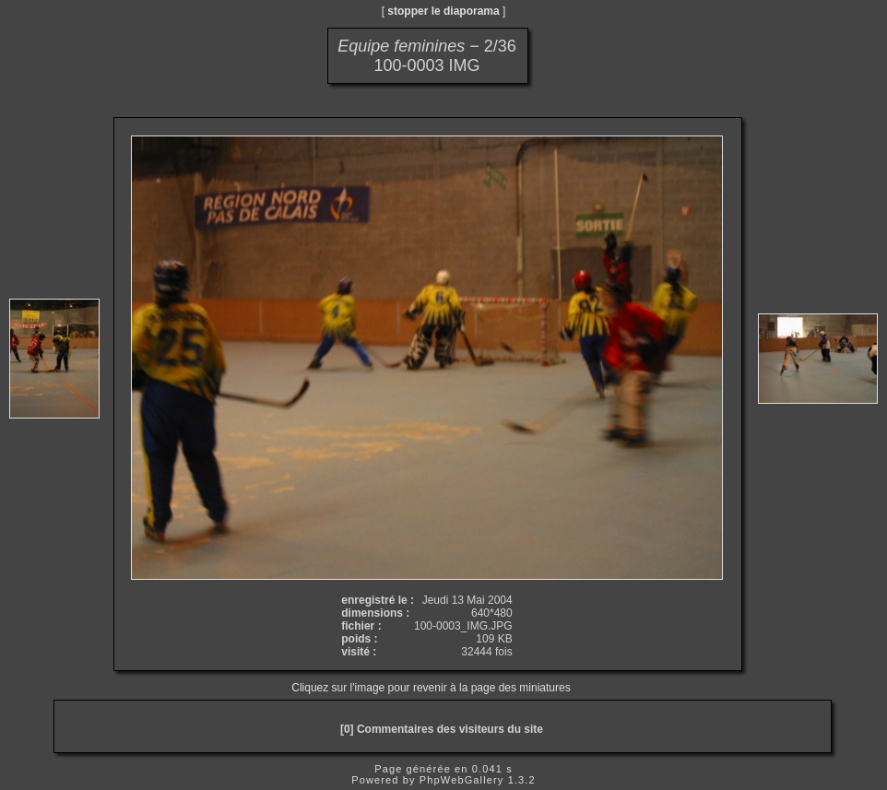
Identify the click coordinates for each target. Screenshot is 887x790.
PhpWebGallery (462, 779)
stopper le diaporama (443, 11)
